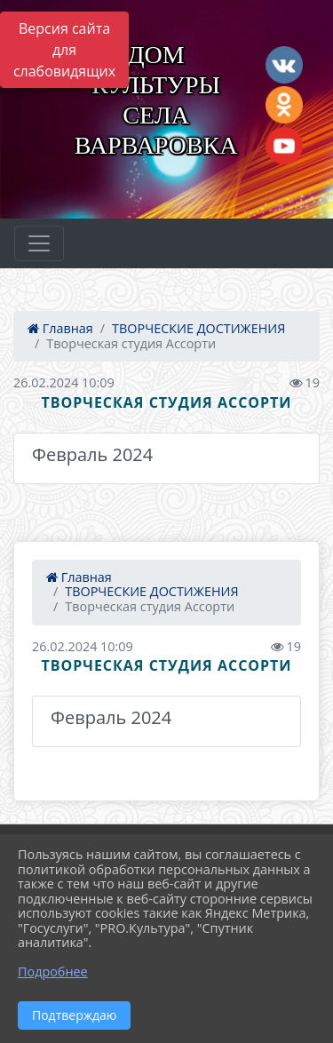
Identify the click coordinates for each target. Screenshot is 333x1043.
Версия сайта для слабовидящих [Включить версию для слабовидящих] (64, 50)
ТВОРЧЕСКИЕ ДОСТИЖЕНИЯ (198, 328)
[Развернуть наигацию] (39, 243)
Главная (60, 328)
